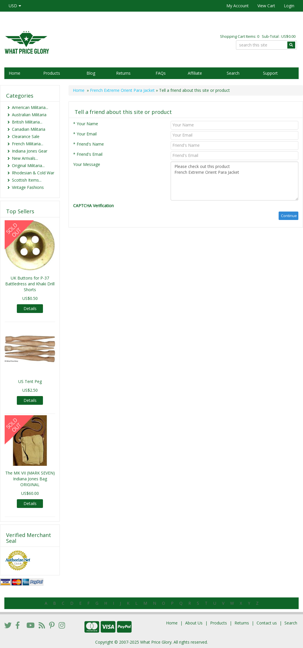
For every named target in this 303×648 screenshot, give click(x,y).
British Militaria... (27, 122)
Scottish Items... (27, 180)
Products (51, 73)
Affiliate (195, 73)
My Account (237, 5)
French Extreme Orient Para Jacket (122, 90)
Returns (123, 73)
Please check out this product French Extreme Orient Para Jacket (234, 181)
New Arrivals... (25, 158)
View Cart (266, 5)
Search (233, 73)
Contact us (267, 623)
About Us (194, 623)
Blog (90, 73)
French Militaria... (27, 143)
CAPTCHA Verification (93, 205)
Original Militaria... (28, 165)
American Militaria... (30, 107)
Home (14, 73)
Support (270, 73)
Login (289, 5)
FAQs (161, 73)
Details (30, 308)
